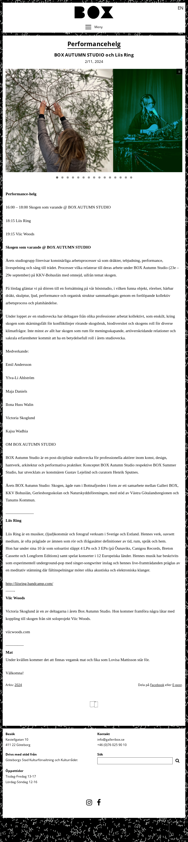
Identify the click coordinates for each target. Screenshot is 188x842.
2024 (18, 685)
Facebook (157, 685)
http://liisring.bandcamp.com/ (29, 583)
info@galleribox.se (111, 739)
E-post (177, 685)
